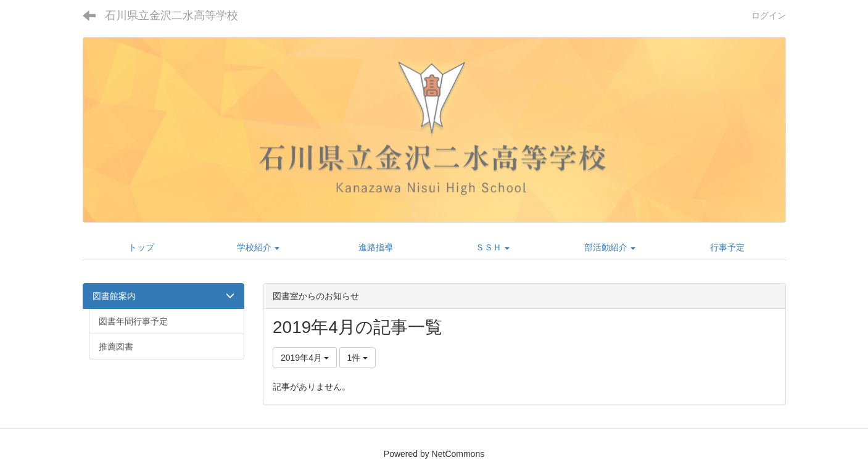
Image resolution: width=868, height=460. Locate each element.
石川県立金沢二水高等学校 (171, 15)
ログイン (768, 15)
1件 (357, 358)
